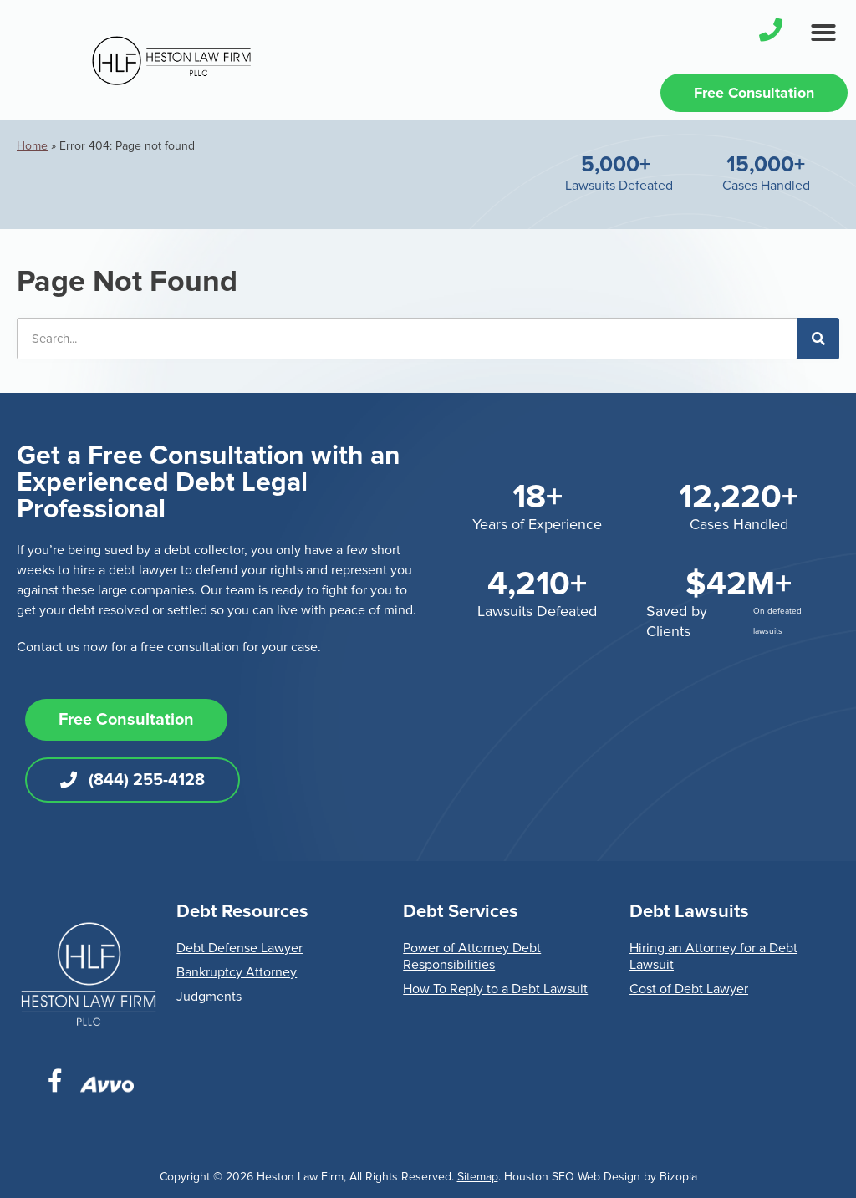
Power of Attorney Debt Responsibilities (472, 956)
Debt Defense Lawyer (239, 948)
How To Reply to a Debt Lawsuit (495, 989)
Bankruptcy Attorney (236, 972)
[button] (823, 33)
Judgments (209, 996)
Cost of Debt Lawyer (688, 989)
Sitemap (477, 1177)
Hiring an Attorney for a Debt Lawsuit (713, 956)
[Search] (818, 338)
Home (32, 146)
